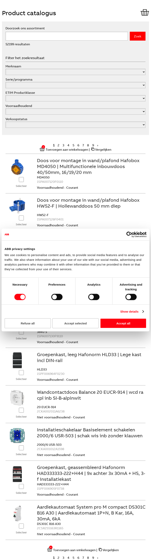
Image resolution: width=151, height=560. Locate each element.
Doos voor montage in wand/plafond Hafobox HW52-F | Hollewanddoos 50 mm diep (88, 203)
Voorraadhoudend (19, 106)
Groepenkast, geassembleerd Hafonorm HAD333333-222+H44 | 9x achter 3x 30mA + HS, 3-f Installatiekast (91, 473)
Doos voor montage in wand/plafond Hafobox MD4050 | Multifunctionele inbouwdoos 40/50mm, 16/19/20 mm (88, 166)
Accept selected (75, 323)
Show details (129, 311)
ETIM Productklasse (20, 93)
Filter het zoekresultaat (25, 58)
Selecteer (21, 186)
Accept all (123, 323)
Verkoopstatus (16, 119)
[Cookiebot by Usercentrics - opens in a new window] (129, 234)
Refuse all (28, 323)
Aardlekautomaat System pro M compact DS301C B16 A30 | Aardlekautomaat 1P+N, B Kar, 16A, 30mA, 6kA (91, 513)
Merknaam (13, 66)
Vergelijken (103, 149)
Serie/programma (19, 79)
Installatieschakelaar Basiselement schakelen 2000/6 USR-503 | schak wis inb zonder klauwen (90, 432)
